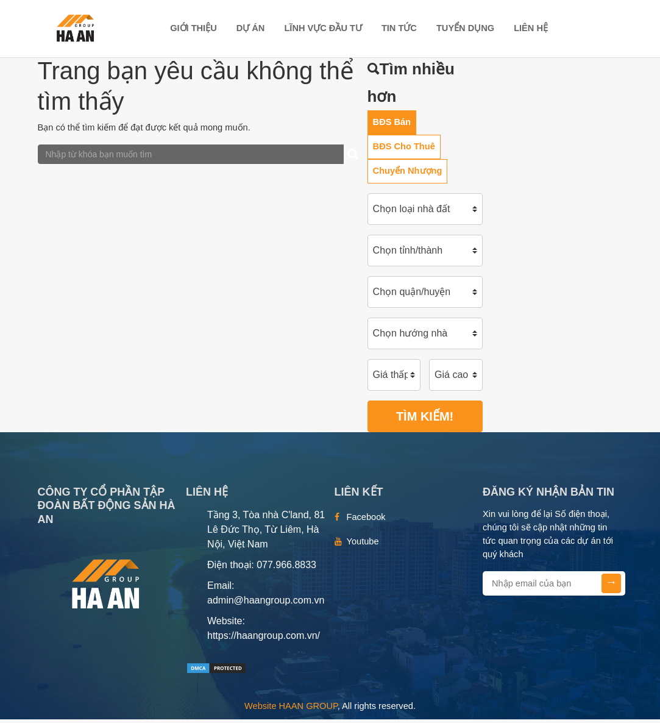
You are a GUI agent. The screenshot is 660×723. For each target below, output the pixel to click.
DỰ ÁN (250, 29)
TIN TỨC (399, 29)
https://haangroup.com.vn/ (263, 639)
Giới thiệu (193, 29)
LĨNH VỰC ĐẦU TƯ (322, 29)
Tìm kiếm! (424, 420)
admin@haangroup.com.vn (265, 604)
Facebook (366, 520)
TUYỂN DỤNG (465, 29)
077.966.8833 (286, 568)
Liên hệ (531, 29)
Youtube (363, 545)
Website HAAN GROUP (291, 709)
